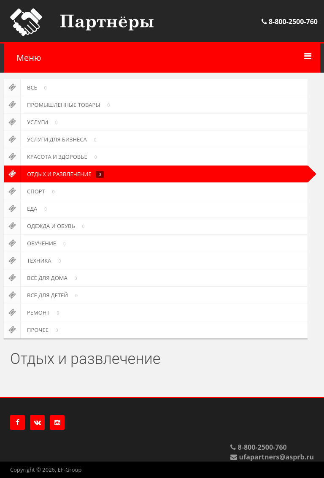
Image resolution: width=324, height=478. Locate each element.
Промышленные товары (58, 104)
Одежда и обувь (45, 225)
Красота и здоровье (52, 156)
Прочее (32, 329)
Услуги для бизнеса (51, 139)
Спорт (30, 191)
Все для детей (42, 295)
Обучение (36, 243)
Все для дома (42, 277)
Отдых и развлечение (54, 174)
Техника (34, 260)
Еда (27, 208)
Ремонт (33, 312)
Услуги (32, 122)
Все (27, 87)
